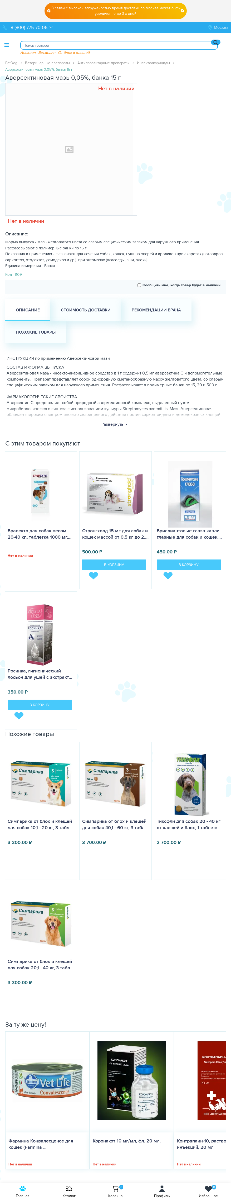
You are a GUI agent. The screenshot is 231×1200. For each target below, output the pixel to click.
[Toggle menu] (6, 45)
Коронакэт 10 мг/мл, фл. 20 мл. (127, 1141)
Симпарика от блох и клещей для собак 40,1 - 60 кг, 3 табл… (115, 824)
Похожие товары (36, 332)
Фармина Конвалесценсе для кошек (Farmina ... (40, 1144)
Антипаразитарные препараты (103, 62)
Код (8, 274)
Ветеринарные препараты (47, 62)
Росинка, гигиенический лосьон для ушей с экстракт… (40, 674)
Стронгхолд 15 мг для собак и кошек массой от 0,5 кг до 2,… (115, 534)
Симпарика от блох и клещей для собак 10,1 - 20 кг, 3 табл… (40, 824)
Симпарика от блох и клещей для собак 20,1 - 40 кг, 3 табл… (40, 964)
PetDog (11, 62)
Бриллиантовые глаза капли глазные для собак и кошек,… (189, 534)
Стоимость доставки (86, 310)
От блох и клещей (74, 52)
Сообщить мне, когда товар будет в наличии (178, 285)
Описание (28, 310)
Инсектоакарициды (153, 62)
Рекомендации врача (156, 310)
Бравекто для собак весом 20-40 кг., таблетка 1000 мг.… (39, 534)
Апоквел (28, 52)
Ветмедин (46, 52)
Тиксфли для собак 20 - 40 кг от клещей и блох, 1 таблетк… (189, 824)
